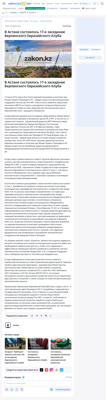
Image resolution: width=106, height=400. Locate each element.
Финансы (49, 4)
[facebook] (41, 316)
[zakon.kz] (20, 3)
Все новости (34, 21)
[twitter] (50, 316)
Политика (36, 4)
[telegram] (37, 316)
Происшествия (66, 4)
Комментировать (63, 389)
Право (75, 4)
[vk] (46, 316)
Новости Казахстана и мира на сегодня (16, 21)
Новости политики (45, 21)
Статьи (57, 4)
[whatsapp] (32, 316)
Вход (70, 377)
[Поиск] (102, 3)
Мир (43, 4)
